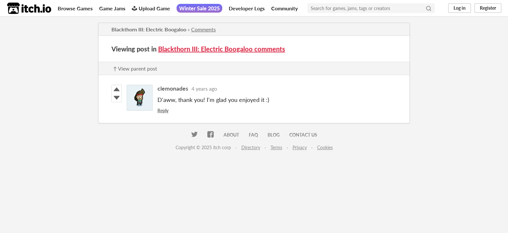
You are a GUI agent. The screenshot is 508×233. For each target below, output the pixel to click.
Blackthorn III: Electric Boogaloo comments (221, 49)
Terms (276, 147)
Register (488, 8)
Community (284, 8)
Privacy (300, 147)
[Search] (428, 8)
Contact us (303, 135)
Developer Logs (247, 8)
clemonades (172, 88)
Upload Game (151, 8)
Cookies (325, 147)
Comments (203, 29)
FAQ (253, 135)
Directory (250, 147)
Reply (162, 110)
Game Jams (112, 8)
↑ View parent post (135, 68)
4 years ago (204, 88)
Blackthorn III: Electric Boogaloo (148, 29)
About (231, 135)
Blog (274, 135)
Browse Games (75, 8)
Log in (460, 8)
